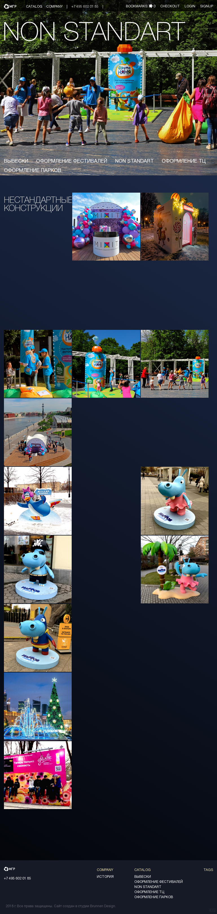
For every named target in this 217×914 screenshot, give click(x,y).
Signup (206, 6)
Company (54, 6)
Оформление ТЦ (184, 161)
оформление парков (32, 170)
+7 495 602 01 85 (84, 6)
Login (190, 6)
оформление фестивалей (71, 161)
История (105, 876)
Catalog (34, 6)
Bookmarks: (140, 6)
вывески (16, 161)
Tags (208, 870)
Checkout (170, 6)
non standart (134, 161)
